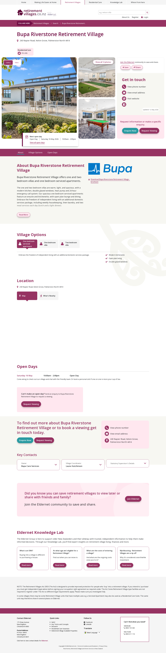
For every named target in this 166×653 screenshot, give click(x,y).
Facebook (88, 622)
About (20, 152)
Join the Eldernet (127, 62)
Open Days (52, 152)
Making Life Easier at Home (45, 2)
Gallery (8, 63)
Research (55, 626)
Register (135, 17)
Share (137, 67)
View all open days (37, 142)
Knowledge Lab (116, 2)
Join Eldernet (133, 499)
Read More (23, 215)
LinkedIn (87, 624)
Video (17, 63)
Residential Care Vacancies (60, 629)
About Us (125, 17)
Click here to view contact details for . (32, 641)
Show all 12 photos (103, 62)
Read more (26, 565)
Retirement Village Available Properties (64, 631)
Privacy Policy (103, 646)
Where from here (138, 2)
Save (125, 67)
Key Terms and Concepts (60, 624)
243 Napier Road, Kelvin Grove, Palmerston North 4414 (43, 40)
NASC (53, 622)
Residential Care (95, 2)
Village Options (35, 152)
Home (23, 2)
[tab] (27, 244)
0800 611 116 (129, 634)
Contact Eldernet (24, 618)
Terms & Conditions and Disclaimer (88, 646)
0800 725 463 (129, 628)
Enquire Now (130, 130)
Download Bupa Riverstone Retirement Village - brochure (110, 180)
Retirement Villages (72, 2)
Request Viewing (149, 130)
